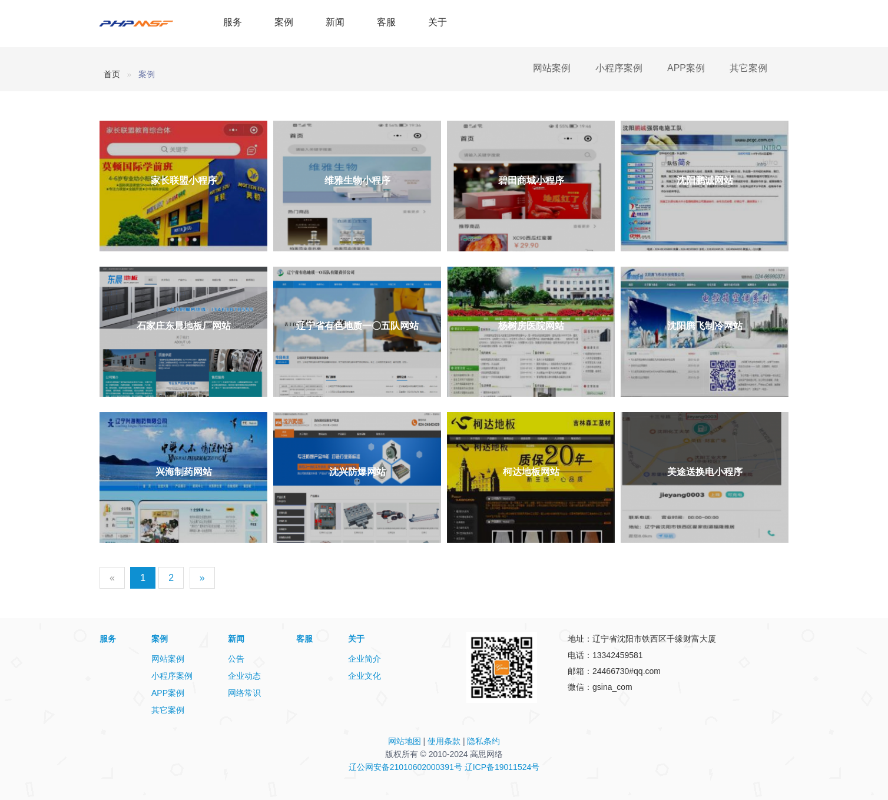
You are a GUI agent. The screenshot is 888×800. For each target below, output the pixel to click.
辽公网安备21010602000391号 (405, 767)
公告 (236, 659)
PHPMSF (148, 23)
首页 (112, 74)
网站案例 (552, 68)
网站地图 (404, 741)
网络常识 (244, 693)
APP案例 (686, 68)
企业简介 (364, 659)
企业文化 (364, 676)
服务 (232, 22)
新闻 (335, 22)
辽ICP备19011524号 (502, 767)
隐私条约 (483, 741)
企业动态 (244, 676)
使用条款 (444, 741)
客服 (386, 22)
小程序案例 (618, 68)
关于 (437, 22)
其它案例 (748, 68)
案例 (283, 22)
